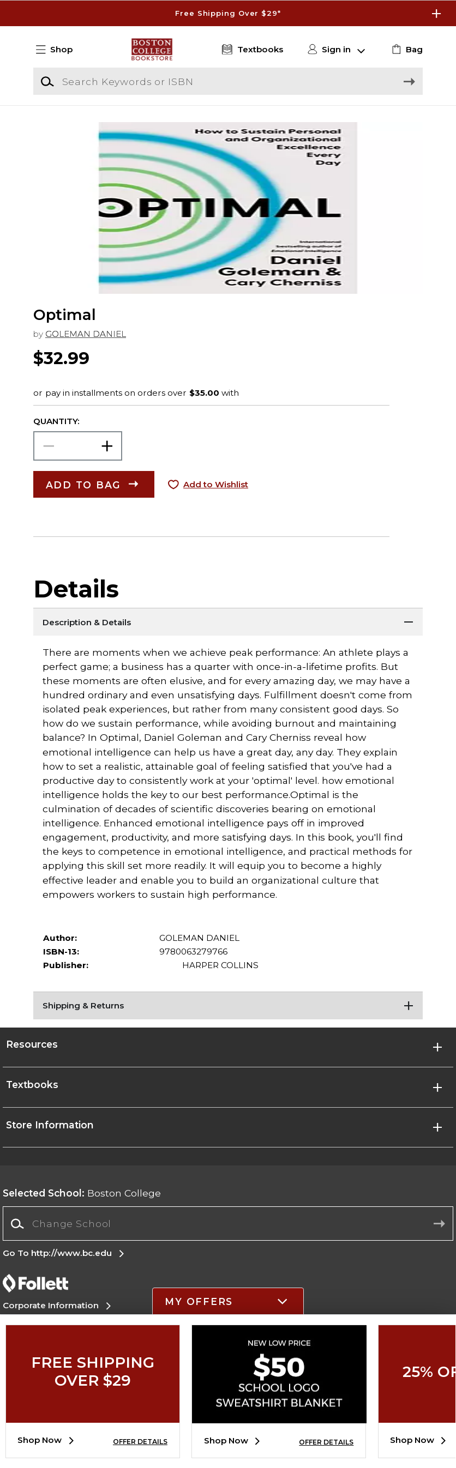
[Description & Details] (228, 621)
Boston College (82, 1193)
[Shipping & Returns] (228, 1005)
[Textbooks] (251, 50)
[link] (406, 50)
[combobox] (228, 1223)
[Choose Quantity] (78, 446)
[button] (59, 50)
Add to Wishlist (215, 484)
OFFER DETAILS (140, 1441)
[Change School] (228, 1223)
